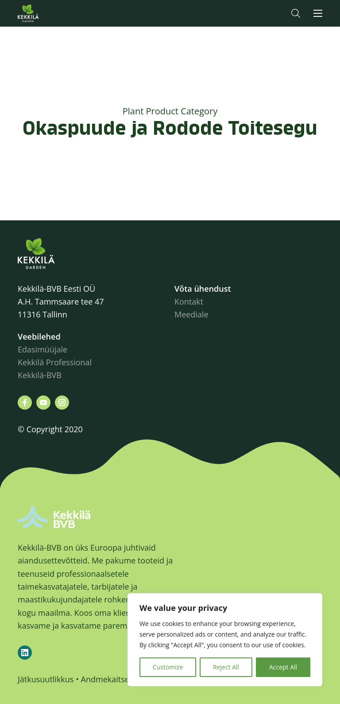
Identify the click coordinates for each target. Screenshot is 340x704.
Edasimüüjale (42, 349)
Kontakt (188, 301)
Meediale (191, 314)
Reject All (226, 667)
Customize (168, 667)
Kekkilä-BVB (40, 375)
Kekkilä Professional (56, 362)
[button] (296, 13)
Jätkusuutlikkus (45, 679)
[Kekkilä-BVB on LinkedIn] (25, 652)
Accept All (283, 667)
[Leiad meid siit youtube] (43, 402)
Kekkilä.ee (46, 13)
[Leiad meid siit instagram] (62, 402)
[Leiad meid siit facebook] (25, 402)
